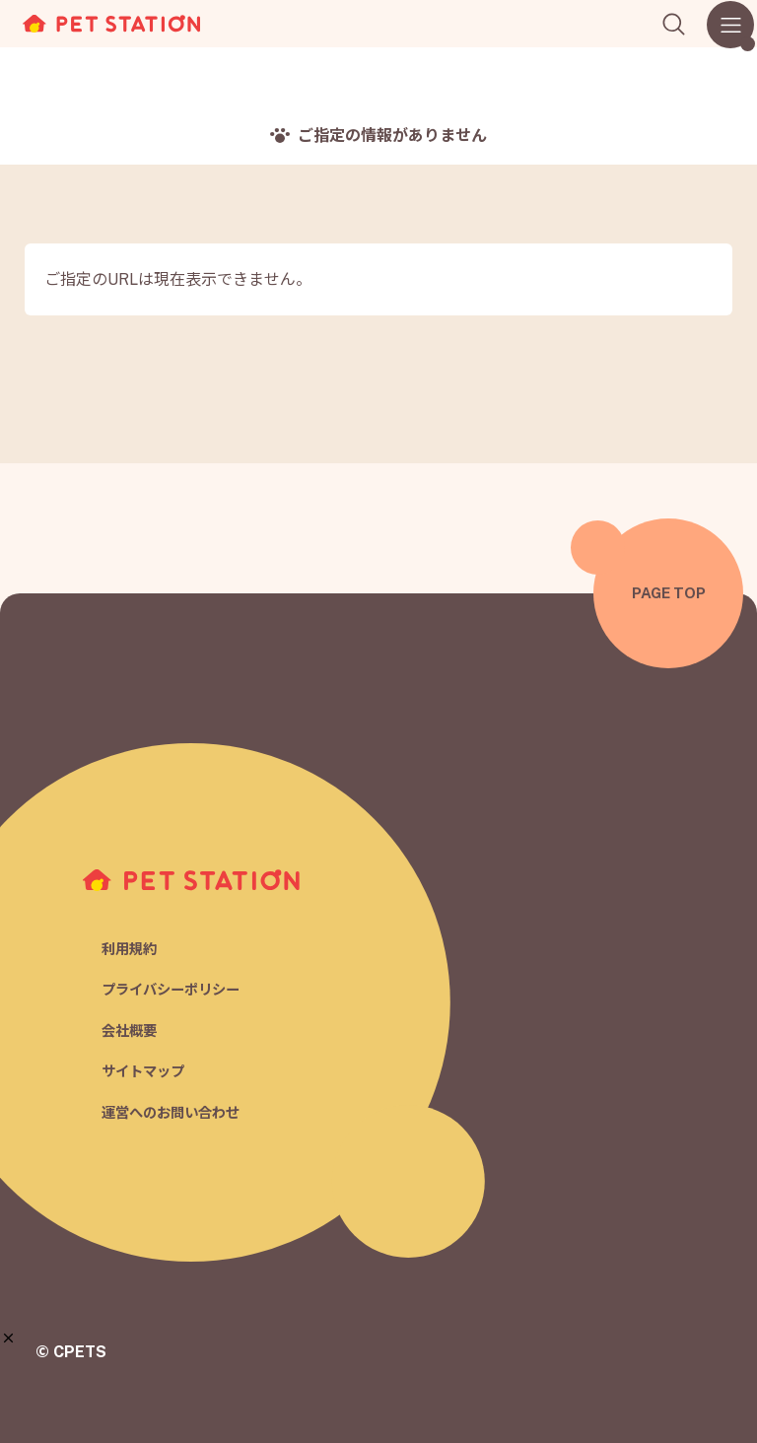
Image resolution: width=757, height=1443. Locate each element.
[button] (8, 1338)
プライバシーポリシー (175, 988)
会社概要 (131, 1029)
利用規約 (131, 945)
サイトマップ (146, 1072)
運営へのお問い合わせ (175, 1113)
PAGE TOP (669, 592)
